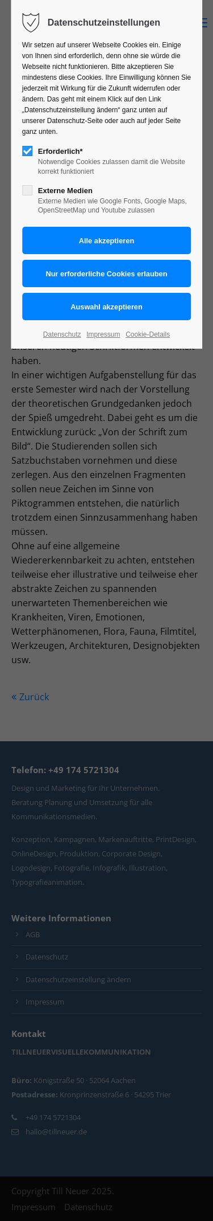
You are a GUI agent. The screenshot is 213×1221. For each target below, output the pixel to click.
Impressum (103, 334)
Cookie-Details (148, 334)
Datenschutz (62, 334)
